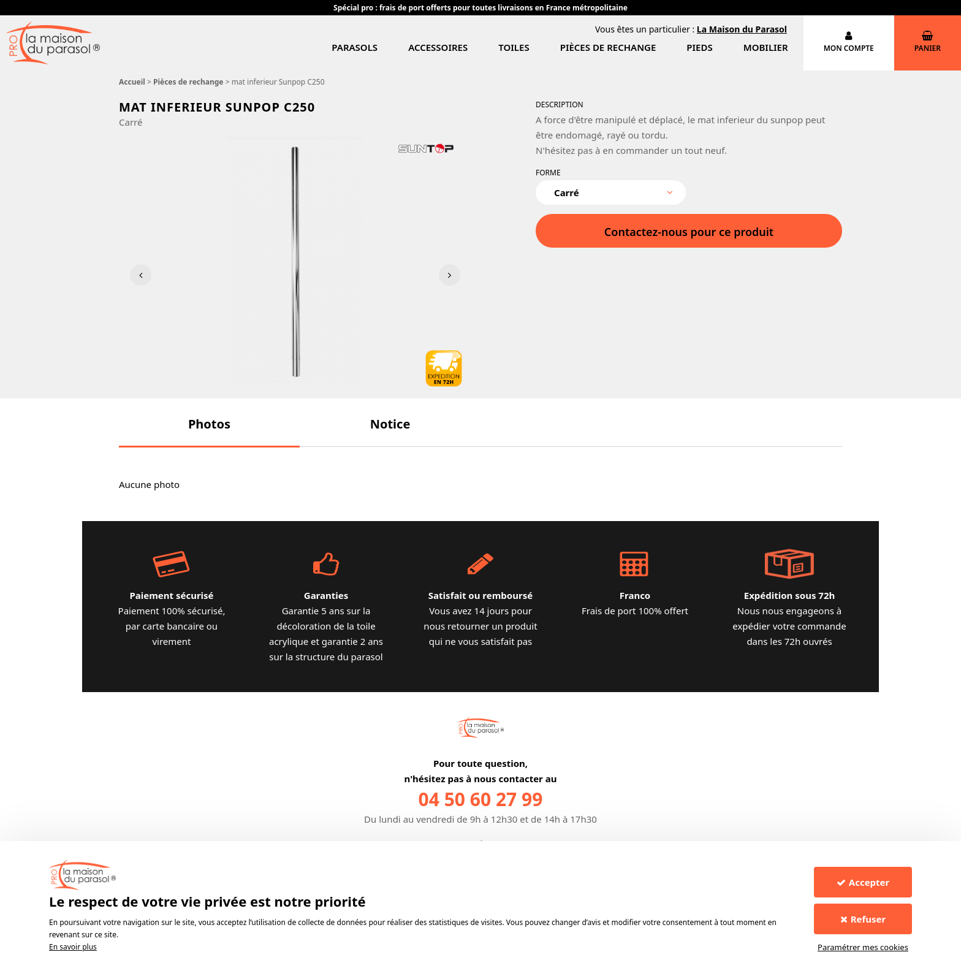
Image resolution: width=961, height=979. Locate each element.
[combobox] (611, 192)
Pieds (699, 47)
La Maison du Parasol (742, 29)
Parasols (355, 47)
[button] (209, 424)
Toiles (513, 47)
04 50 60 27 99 (481, 799)
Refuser (863, 919)
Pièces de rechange (608, 47)
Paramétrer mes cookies (863, 947)
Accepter (863, 882)
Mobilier (765, 47)
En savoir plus (73, 947)
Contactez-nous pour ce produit (688, 231)
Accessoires (438, 47)
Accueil (132, 82)
